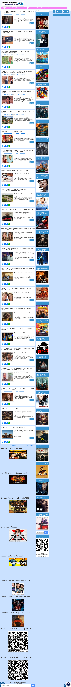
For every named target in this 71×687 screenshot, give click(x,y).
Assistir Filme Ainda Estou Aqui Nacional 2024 (13, 427)
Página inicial (13, 445)
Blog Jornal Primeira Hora (8, 14)
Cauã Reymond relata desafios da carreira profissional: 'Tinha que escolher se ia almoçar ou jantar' (17, 349)
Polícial (17, 34)
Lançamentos (30, 7)
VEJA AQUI (32, 23)
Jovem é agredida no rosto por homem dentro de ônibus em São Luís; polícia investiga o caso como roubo (17, 72)
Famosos (17, 14)
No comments (23, 14)
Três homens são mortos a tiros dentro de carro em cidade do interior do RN (17, 32)
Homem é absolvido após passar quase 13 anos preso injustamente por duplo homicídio (15, 190)
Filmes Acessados (51, 7)
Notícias (25, 7)
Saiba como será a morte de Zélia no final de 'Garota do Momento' (16, 309)
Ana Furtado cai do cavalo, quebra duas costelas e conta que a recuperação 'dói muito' (18, 229)
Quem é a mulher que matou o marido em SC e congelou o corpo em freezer (16, 289)
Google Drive (37, 7)
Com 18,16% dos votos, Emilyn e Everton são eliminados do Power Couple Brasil (17, 249)
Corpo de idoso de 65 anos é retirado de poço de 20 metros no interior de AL (17, 112)
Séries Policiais (8, 7)
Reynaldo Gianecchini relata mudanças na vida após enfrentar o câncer (17, 92)
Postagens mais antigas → (30, 445)
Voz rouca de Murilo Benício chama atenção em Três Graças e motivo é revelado (17, 12)
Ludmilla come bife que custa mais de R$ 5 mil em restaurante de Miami (18, 329)
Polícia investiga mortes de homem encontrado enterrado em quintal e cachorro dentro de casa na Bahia (17, 369)
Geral (3, 7)
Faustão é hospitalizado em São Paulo (11, 131)
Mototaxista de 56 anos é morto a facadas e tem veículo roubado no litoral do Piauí (16, 52)
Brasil (17, 54)
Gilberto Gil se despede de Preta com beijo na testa (14, 170)
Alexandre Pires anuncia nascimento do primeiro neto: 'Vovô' (17, 209)
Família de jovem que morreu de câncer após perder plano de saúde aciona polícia (17, 269)
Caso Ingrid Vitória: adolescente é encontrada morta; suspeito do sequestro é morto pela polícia (17, 389)
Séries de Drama (19, 7)
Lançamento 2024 (19, 428)
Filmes (13, 7)
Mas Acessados (43, 7)
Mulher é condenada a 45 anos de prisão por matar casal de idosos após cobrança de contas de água (17, 151)
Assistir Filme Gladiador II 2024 (9, 408)
